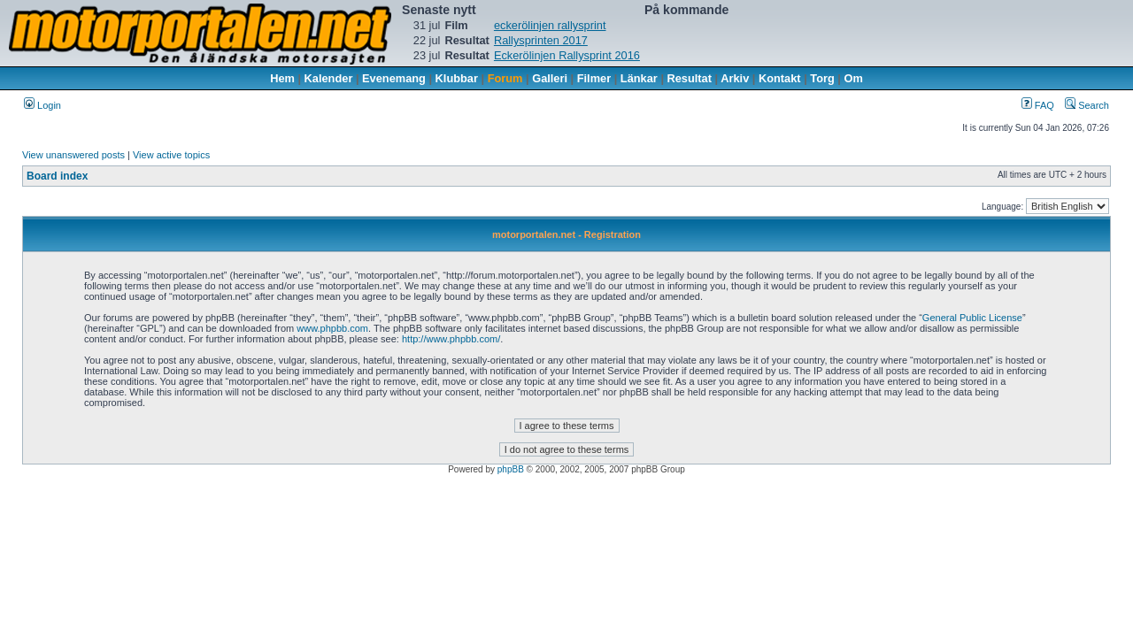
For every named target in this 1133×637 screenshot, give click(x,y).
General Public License (972, 317)
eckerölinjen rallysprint (550, 25)
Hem (282, 78)
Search (1087, 105)
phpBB (510, 469)
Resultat (690, 78)
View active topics (171, 155)
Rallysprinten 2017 (541, 40)
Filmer (594, 78)
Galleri (549, 78)
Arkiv (735, 78)
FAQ (1037, 105)
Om (853, 78)
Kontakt (780, 78)
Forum (505, 78)
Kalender (328, 78)
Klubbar (456, 78)
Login (42, 105)
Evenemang (394, 78)
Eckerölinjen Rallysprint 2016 (567, 55)
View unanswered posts (73, 155)
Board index (57, 176)
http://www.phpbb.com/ (451, 339)
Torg (822, 78)
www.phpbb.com (332, 328)
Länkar (639, 78)
